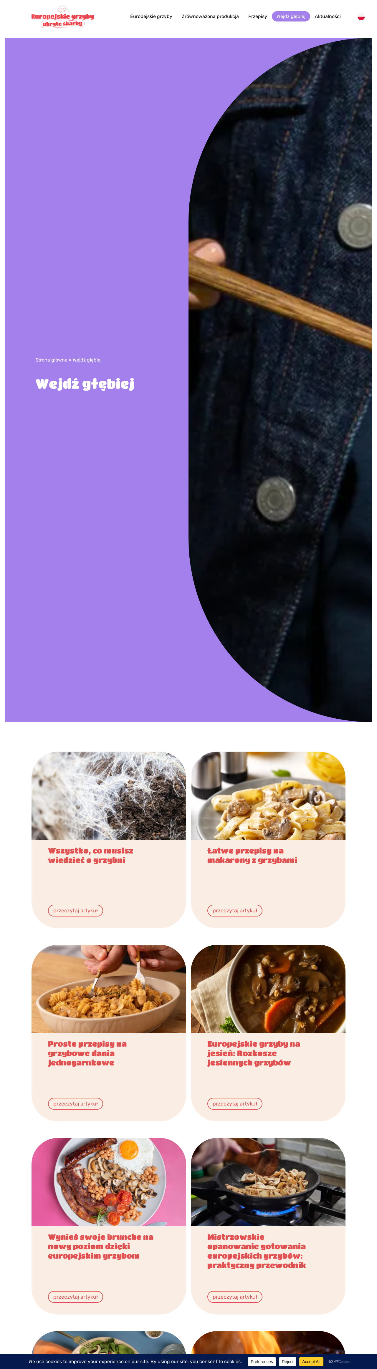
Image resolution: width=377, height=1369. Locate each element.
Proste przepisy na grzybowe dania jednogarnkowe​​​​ (87, 1053)
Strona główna (51, 360)
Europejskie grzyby (151, 16)
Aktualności (328, 16)
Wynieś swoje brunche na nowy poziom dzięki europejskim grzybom (100, 1246)
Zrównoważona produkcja (210, 16)
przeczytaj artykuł (75, 910)
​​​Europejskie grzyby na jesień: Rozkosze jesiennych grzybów (253, 1053)
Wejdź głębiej (291, 16)
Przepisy (257, 16)
